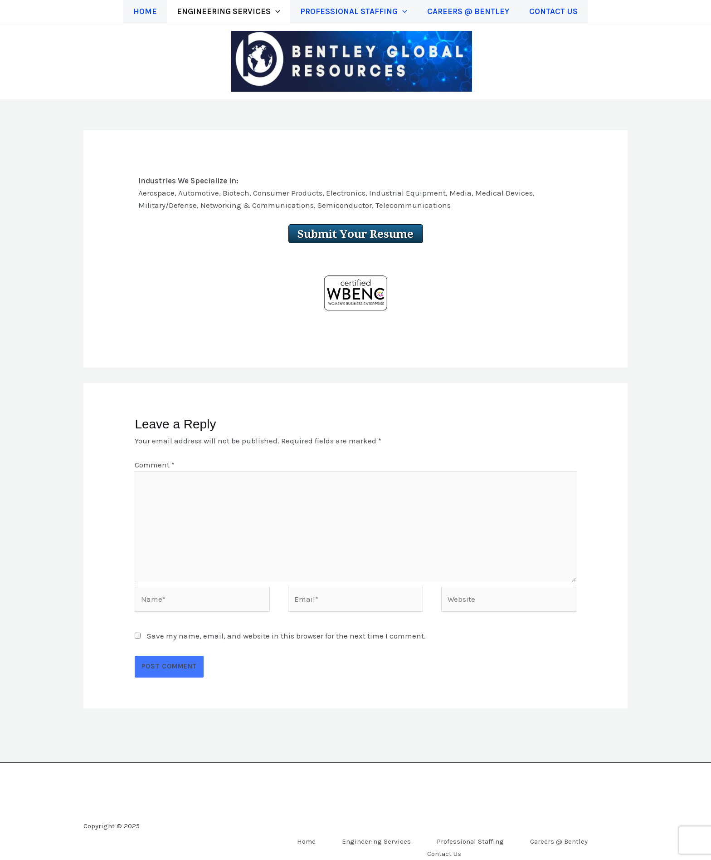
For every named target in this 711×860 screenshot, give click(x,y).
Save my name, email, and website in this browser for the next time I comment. (286, 635)
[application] (273, 11)
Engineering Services (226, 11)
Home (139, 11)
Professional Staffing (353, 11)
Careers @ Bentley (471, 11)
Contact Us (559, 11)
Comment (155, 464)
